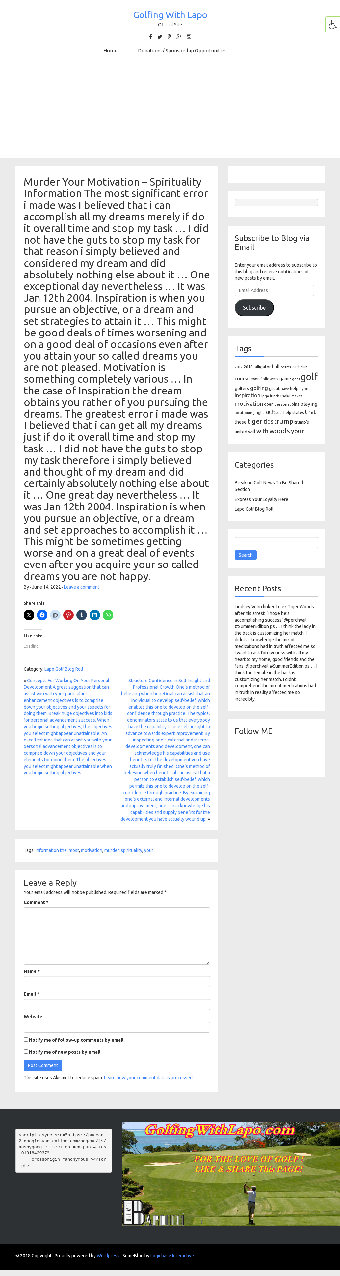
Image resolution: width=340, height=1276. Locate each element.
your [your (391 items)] (297, 431)
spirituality (131, 850)
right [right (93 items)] (260, 412)
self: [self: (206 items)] (270, 412)
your (148, 850)
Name (32, 971)
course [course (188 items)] (242, 378)
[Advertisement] (170, 112)
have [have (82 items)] (285, 389)
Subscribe (254, 308)
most (74, 850)
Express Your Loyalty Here (261, 499)
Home (110, 50)
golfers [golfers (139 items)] (242, 388)
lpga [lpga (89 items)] (265, 396)
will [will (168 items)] (251, 431)
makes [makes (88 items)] (297, 396)
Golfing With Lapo (170, 15)
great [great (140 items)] (274, 388)
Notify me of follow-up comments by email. (77, 1040)
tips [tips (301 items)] (268, 421)
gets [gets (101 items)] (296, 379)
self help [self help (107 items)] (283, 412)
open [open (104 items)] (269, 404)
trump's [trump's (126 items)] (301, 422)
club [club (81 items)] (304, 367)
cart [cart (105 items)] (296, 367)
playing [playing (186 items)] (308, 404)
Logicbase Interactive (172, 1255)
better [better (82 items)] (286, 367)
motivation (91, 850)
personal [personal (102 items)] (283, 404)
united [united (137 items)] (241, 431)
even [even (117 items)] (255, 378)
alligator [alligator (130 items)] (263, 366)
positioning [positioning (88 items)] (245, 413)
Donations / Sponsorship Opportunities (182, 50)
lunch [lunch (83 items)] (274, 396)
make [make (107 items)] (285, 396)
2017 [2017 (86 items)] (239, 367)
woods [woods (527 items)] (279, 431)
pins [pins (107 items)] (295, 404)
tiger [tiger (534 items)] (255, 421)
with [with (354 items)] (262, 431)
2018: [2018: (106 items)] (249, 367)
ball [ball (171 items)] (276, 366)
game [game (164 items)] (285, 378)
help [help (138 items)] (294, 388)
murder (111, 850)
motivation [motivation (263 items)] (249, 403)
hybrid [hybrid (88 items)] (305, 389)
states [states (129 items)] (298, 412)
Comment (36, 902)
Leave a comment (81, 587)
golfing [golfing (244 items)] (259, 388)
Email (31, 994)
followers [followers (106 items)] (269, 379)
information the (51, 850)
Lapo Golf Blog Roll (63, 669)
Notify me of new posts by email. (65, 1052)
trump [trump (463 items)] (283, 421)
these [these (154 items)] (241, 422)
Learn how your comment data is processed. (149, 1077)
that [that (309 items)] (310, 411)
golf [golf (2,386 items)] (309, 376)
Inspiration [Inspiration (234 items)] (247, 395)
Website (33, 1016)
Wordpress (108, 1255)
